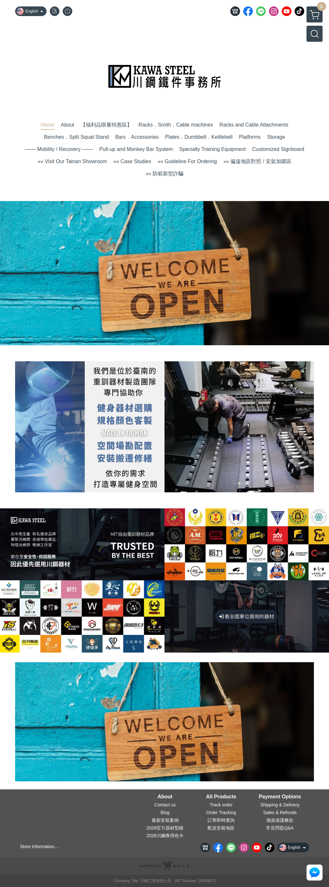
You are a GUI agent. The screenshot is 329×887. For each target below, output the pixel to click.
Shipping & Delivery (279, 805)
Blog (165, 812)
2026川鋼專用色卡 (165, 835)
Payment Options (280, 796)
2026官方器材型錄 (165, 828)
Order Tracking (221, 812)
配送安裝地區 (221, 828)
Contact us (165, 805)
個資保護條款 (279, 820)
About (164, 796)
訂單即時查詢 (221, 820)
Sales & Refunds (280, 812)
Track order (221, 805)
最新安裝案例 (165, 820)
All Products (221, 796)
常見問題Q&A (280, 828)
